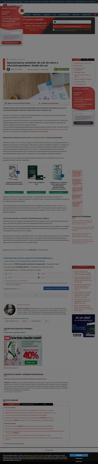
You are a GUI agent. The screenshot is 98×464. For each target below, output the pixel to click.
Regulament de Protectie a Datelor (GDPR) (37, 455)
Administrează (78, 458)
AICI (62, 458)
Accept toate (79, 455)
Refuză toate (79, 461)
